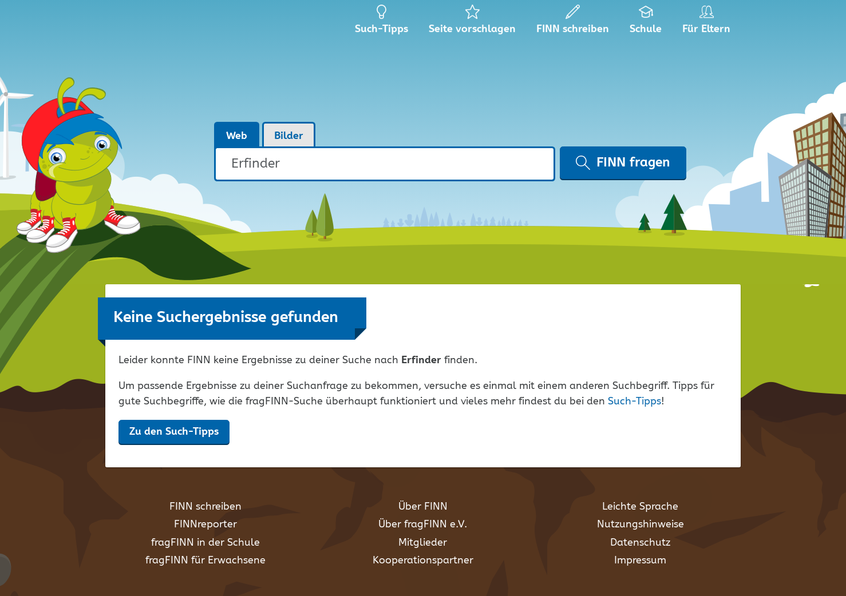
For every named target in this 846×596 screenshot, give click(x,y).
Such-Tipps (634, 402)
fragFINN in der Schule (205, 543)
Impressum (640, 561)
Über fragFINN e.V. (422, 524)
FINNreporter (205, 524)
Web (236, 136)
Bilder (288, 136)
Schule (646, 22)
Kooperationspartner (423, 561)
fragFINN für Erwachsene (205, 561)
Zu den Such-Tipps (174, 432)
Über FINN (423, 507)
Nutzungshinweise (640, 524)
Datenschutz (640, 543)
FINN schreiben (205, 507)
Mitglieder (422, 543)
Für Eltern (708, 22)
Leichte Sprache (640, 507)
